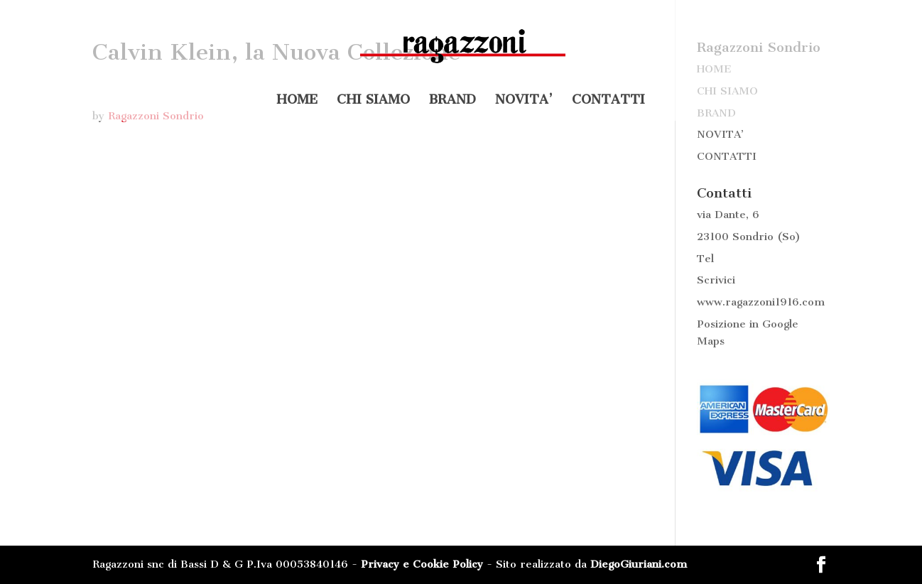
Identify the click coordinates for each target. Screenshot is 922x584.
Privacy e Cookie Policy (422, 564)
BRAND (452, 100)
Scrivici (716, 280)
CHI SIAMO (373, 100)
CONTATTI (608, 100)
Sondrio (753, 236)
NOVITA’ (524, 100)
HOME (297, 100)
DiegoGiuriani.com (638, 564)
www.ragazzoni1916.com (761, 302)
